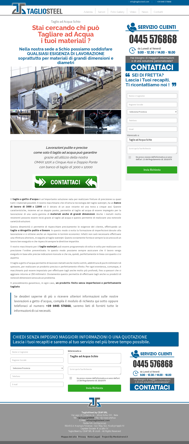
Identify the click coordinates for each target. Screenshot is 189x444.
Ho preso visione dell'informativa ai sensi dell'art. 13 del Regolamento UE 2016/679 (154, 158)
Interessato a (74, 351)
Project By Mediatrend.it (115, 437)
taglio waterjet (48, 246)
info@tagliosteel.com (139, 1)
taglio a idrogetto (20, 230)
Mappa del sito (69, 437)
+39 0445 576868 (164, 1)
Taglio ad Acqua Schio (94, 358)
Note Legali (94, 437)
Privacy (82, 437)
